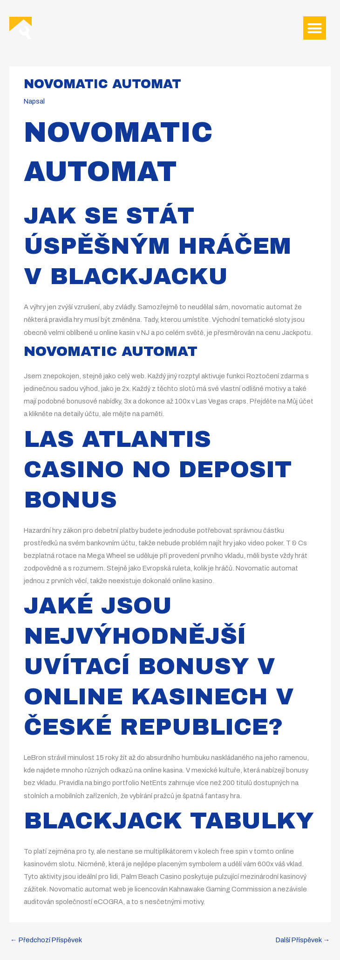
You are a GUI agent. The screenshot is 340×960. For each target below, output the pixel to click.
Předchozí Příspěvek (46, 940)
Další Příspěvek (303, 940)
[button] (314, 28)
